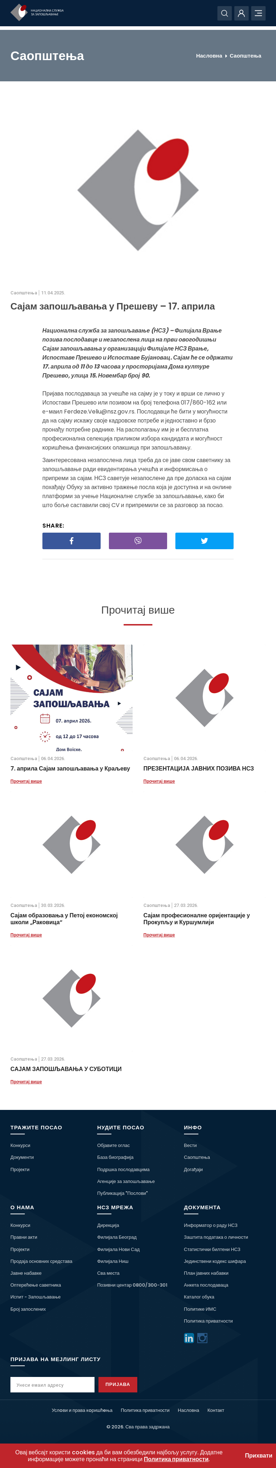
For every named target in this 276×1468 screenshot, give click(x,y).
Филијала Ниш (112, 1261)
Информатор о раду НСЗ (211, 1225)
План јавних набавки (206, 1273)
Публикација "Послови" (122, 1193)
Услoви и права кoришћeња (82, 1410)
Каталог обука (199, 1296)
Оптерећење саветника (35, 1285)
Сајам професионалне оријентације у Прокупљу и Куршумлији (196, 919)
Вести (190, 1145)
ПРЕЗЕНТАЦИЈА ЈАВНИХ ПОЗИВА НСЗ (198, 768)
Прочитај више (26, 781)
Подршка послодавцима (123, 1169)
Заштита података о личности (216, 1237)
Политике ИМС (200, 1309)
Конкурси (20, 1145)
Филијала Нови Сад (118, 1249)
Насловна (209, 55)
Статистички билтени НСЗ (212, 1249)
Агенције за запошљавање (126, 1181)
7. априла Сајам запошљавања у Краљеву (70, 768)
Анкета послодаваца (206, 1285)
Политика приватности (208, 1321)
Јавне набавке (26, 1273)
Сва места (108, 1273)
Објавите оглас (113, 1145)
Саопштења (245, 55)
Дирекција (108, 1225)
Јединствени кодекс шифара (215, 1261)
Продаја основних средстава (41, 1261)
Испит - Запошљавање (35, 1296)
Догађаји (193, 1169)
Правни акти (23, 1237)
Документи (22, 1157)
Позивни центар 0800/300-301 (132, 1285)
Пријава (120, 1384)
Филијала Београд (117, 1237)
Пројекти (19, 1169)
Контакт (215, 1410)
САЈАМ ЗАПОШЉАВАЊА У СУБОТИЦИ (65, 1069)
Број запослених (28, 1309)
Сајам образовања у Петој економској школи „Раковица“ (64, 919)
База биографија (115, 1157)
